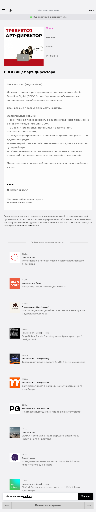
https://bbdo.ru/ (17, 190)
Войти (91, 10)
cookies (27, 496)
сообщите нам (24, 225)
